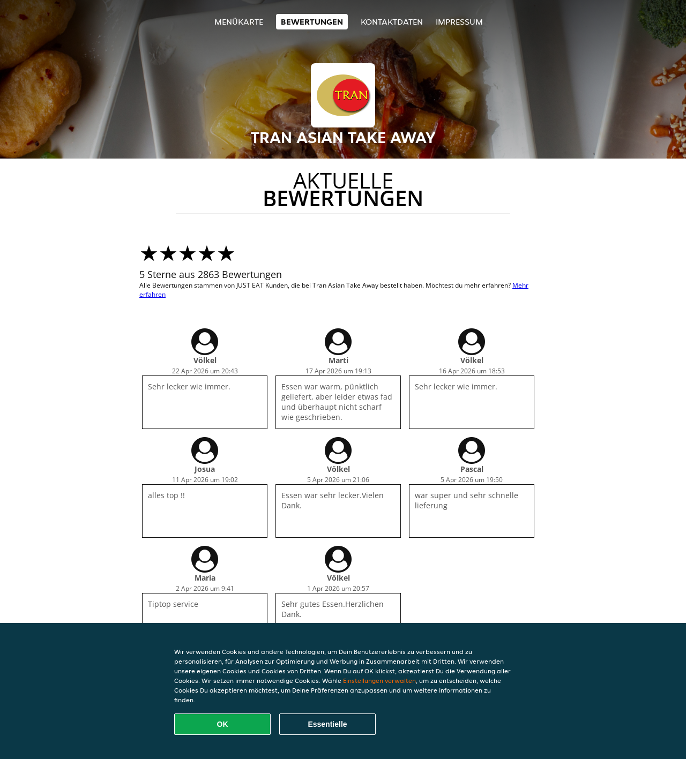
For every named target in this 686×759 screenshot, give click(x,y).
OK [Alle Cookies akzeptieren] (222, 724)
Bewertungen (312, 21)
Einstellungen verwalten (379, 681)
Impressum (459, 21)
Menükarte (238, 21)
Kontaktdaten (392, 21)
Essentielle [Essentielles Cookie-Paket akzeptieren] (327, 724)
